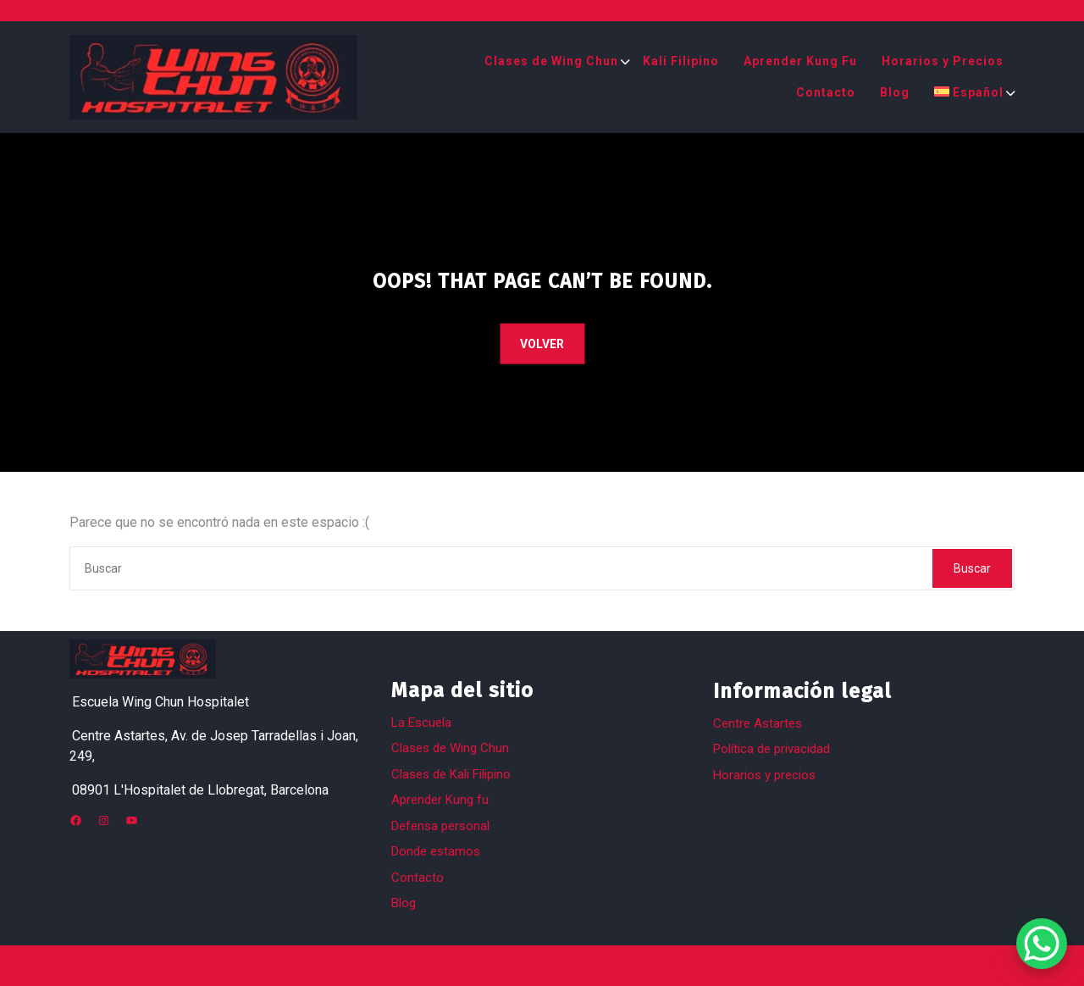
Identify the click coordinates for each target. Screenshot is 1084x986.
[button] (34, 952)
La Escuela (421, 722)
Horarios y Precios (943, 61)
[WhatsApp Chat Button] (1041, 943)
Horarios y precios (764, 775)
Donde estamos (435, 851)
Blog (895, 92)
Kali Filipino (681, 61)
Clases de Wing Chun (551, 61)
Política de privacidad (771, 748)
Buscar (972, 568)
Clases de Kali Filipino (451, 774)
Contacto (825, 92)
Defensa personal (440, 826)
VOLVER (542, 344)
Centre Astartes (757, 723)
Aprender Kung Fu (800, 61)
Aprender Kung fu (440, 799)
